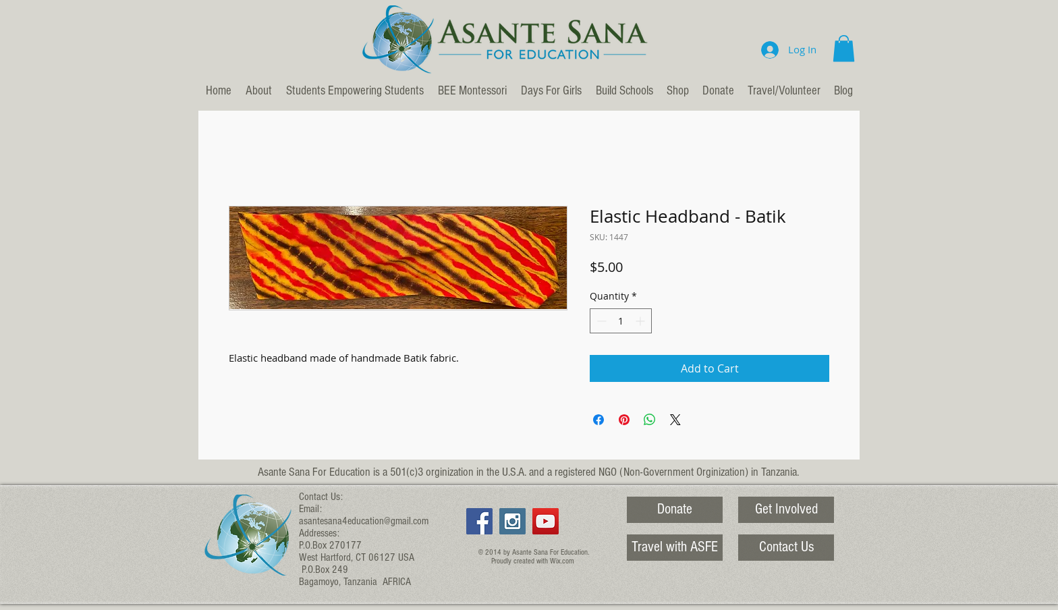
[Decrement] (600, 321)
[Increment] (641, 321)
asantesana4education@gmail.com (363, 521)
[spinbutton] (621, 321)
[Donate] (675, 510)
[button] (844, 48)
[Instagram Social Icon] (512, 521)
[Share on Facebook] (598, 420)
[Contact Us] (786, 547)
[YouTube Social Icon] (545, 521)
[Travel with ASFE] (675, 547)
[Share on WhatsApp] (650, 420)
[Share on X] (675, 420)
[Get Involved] (786, 510)
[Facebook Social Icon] (479, 521)
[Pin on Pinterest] (624, 420)
